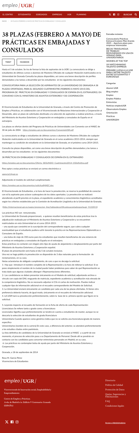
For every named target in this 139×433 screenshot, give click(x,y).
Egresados (41, 14)
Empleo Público (113, 98)
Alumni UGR (112, 88)
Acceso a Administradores (115, 423)
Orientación (112, 112)
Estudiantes (24, 14)
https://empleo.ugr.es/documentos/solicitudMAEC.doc (28, 185)
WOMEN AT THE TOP (117, 61)
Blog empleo (112, 91)
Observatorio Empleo (116, 109)
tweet (8, 62)
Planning (81, 14)
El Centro (8, 14)
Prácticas (110, 116)
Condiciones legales (114, 405)
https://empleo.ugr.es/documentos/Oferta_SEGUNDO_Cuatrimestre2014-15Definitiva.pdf (45, 163)
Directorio (110, 380)
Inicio (4, 21)
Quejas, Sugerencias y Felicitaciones (115, 395)
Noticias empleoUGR (116, 105)
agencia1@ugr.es (10, 174)
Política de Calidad (114, 385)
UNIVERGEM (112, 119)
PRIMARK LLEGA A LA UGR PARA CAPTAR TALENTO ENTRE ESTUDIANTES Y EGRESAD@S (119, 73)
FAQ (107, 401)
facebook (24, 62)
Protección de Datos (114, 389)
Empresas (57, 14)
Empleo (109, 95)
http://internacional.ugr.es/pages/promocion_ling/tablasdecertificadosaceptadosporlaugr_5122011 (50, 207)
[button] (110, 14)
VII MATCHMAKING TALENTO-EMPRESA (116, 65)
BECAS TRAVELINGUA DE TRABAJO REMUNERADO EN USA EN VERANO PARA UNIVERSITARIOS (119, 53)
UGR (69, 14)
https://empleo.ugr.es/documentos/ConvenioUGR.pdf (48, 130)
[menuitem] (7, 14)
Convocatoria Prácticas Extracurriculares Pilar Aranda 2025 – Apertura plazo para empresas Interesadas (120, 41)
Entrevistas (111, 102)
